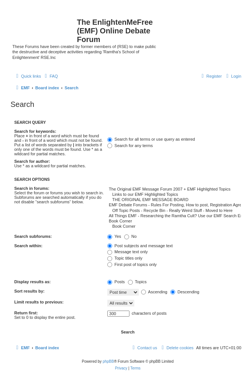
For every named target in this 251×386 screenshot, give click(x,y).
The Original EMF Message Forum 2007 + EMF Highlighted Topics (174, 189)
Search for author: (32, 161)
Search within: (28, 245)
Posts (116, 281)
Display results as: (32, 281)
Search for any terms (130, 145)
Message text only (127, 251)
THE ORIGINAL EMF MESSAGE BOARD (174, 200)
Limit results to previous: (38, 302)
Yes (114, 236)
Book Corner (174, 221)
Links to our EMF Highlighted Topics (174, 194)
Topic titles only (124, 258)
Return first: (26, 313)
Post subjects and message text (140, 245)
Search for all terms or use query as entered (151, 139)
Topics (137, 281)
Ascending (154, 292)
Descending (184, 292)
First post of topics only (132, 264)
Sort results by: (29, 291)
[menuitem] (50, 76)
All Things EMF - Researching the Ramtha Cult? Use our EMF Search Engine (174, 216)
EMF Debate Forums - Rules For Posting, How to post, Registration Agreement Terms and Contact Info (174, 205)
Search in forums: (32, 188)
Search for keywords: (35, 131)
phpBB (108, 361)
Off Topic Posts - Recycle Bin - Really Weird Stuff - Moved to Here (174, 210)
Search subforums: (33, 236)
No (130, 236)
